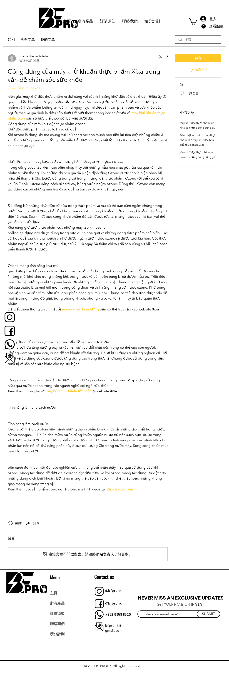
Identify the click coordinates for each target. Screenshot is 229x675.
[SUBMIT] (208, 614)
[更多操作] (165, 56)
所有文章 (27, 39)
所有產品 (57, 603)
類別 (11, 39)
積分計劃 (57, 633)
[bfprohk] (10, 317)
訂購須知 (57, 613)
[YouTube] (179, 637)
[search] (198, 39)
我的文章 (47, 39)
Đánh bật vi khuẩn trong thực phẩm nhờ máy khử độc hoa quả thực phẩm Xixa (198, 139)
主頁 (53, 592)
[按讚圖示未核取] (11, 523)
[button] (193, 21)
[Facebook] (149, 637)
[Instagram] (169, 637)
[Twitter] (159, 637)
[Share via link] (32, 523)
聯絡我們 (57, 623)
